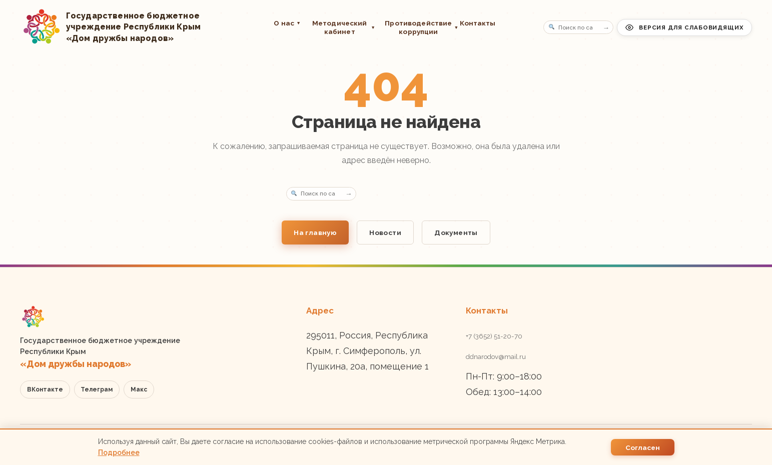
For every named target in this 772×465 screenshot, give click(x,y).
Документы (456, 232)
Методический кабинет (343, 27)
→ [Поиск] (606, 27)
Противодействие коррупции (417, 27)
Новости (385, 232)
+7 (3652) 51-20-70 (494, 336)
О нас (287, 23)
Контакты (478, 23)
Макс (139, 389)
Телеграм (97, 389)
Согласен (642, 448)
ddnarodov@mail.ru (496, 356)
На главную (315, 232)
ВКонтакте (45, 389)
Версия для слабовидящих (684, 28)
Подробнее (119, 452)
